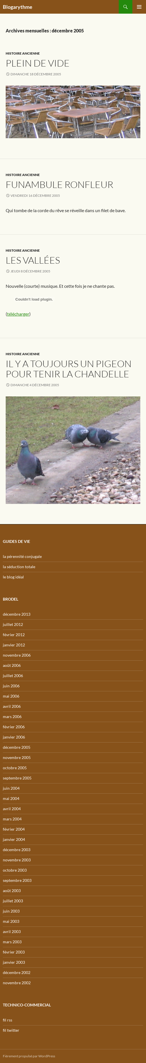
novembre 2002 (17, 982)
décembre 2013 (16, 614)
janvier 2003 (14, 962)
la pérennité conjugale (22, 556)
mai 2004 (11, 798)
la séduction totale (19, 566)
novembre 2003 (17, 859)
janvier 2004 (14, 839)
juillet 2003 (13, 900)
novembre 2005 (17, 757)
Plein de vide (38, 63)
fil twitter (11, 1030)
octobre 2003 (15, 870)
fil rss (7, 1019)
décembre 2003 (16, 849)
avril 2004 (12, 808)
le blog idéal (13, 576)
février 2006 (14, 726)
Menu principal (139, 7)
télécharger (18, 314)
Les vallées (33, 260)
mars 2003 (12, 941)
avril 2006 (12, 706)
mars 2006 (12, 716)
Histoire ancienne (23, 53)
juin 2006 (11, 685)
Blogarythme (17, 7)
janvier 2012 (14, 644)
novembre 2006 (17, 655)
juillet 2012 (13, 624)
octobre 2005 (15, 767)
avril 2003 (12, 931)
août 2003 (12, 890)
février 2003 (14, 952)
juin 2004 (11, 788)
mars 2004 (12, 818)
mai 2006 (11, 696)
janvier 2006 (14, 737)
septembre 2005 (17, 777)
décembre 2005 (16, 747)
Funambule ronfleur (59, 184)
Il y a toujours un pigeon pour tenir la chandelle (69, 369)
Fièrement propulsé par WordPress (29, 1056)
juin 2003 (11, 911)
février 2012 (14, 634)
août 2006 (12, 665)
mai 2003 (11, 921)
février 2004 (14, 829)
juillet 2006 (13, 675)
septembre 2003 (17, 880)
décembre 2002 (16, 972)
